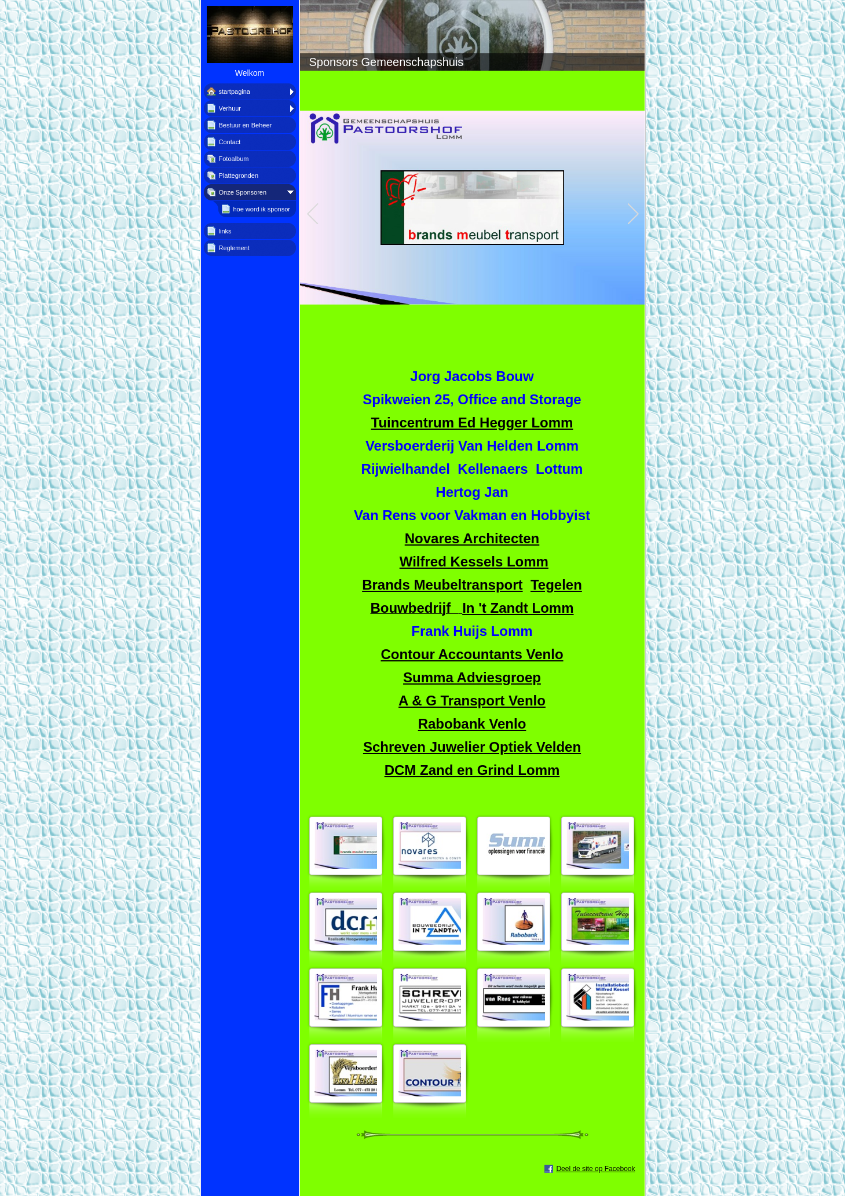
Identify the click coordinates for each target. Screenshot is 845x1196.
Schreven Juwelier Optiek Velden (472, 747)
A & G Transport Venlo (472, 700)
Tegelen (556, 584)
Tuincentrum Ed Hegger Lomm (472, 422)
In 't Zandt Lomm (517, 608)
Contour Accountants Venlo (472, 654)
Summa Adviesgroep (472, 677)
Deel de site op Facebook (595, 1169)
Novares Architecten (472, 538)
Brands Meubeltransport (442, 584)
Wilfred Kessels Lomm (474, 561)
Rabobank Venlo (472, 724)
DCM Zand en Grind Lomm (472, 770)
